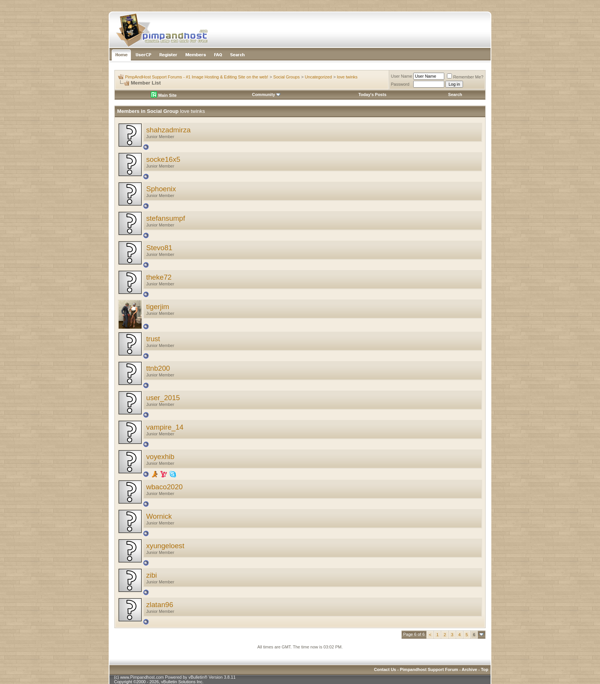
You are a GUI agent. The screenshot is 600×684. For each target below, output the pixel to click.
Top (484, 669)
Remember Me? (465, 77)
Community (266, 94)
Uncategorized (318, 77)
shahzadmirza (168, 130)
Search (455, 94)
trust (153, 339)
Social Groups (286, 77)
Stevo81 (159, 248)
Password (400, 84)
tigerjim (157, 307)
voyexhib (160, 457)
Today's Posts (372, 94)
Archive (469, 669)
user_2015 (163, 398)
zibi (151, 575)
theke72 (158, 277)
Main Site (163, 95)
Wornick (159, 516)
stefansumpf (165, 218)
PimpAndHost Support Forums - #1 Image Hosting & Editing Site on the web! (196, 77)
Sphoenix (161, 189)
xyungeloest (165, 546)
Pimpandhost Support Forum (429, 669)
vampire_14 (164, 427)
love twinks (347, 77)
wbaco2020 (164, 487)
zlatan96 (159, 605)
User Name (401, 76)
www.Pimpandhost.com (142, 677)
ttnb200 (158, 368)
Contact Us (385, 669)
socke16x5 (163, 159)
